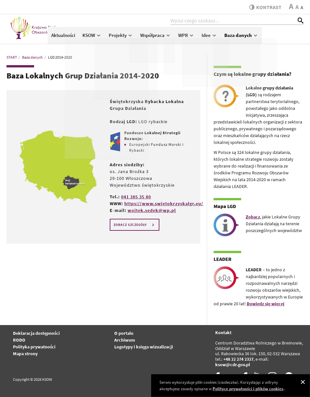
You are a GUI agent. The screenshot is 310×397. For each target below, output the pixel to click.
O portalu (123, 333)
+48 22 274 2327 (238, 359)
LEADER (222, 259)
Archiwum (124, 340)
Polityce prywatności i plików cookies (248, 388)
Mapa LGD (225, 206)
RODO (19, 340)
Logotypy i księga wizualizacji (143, 347)
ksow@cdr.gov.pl (232, 365)
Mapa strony (25, 353)
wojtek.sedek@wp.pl (152, 210)
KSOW (133, 38)
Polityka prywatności (34, 347)
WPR (228, 38)
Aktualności (105, 38)
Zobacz (253, 217)
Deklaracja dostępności (36, 333)
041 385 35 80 (136, 197)
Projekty (162, 38)
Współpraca (197, 38)
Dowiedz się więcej (265, 304)
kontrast (264, 7)
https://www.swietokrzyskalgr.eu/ (163, 203)
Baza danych (283, 38)
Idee (251, 38)
